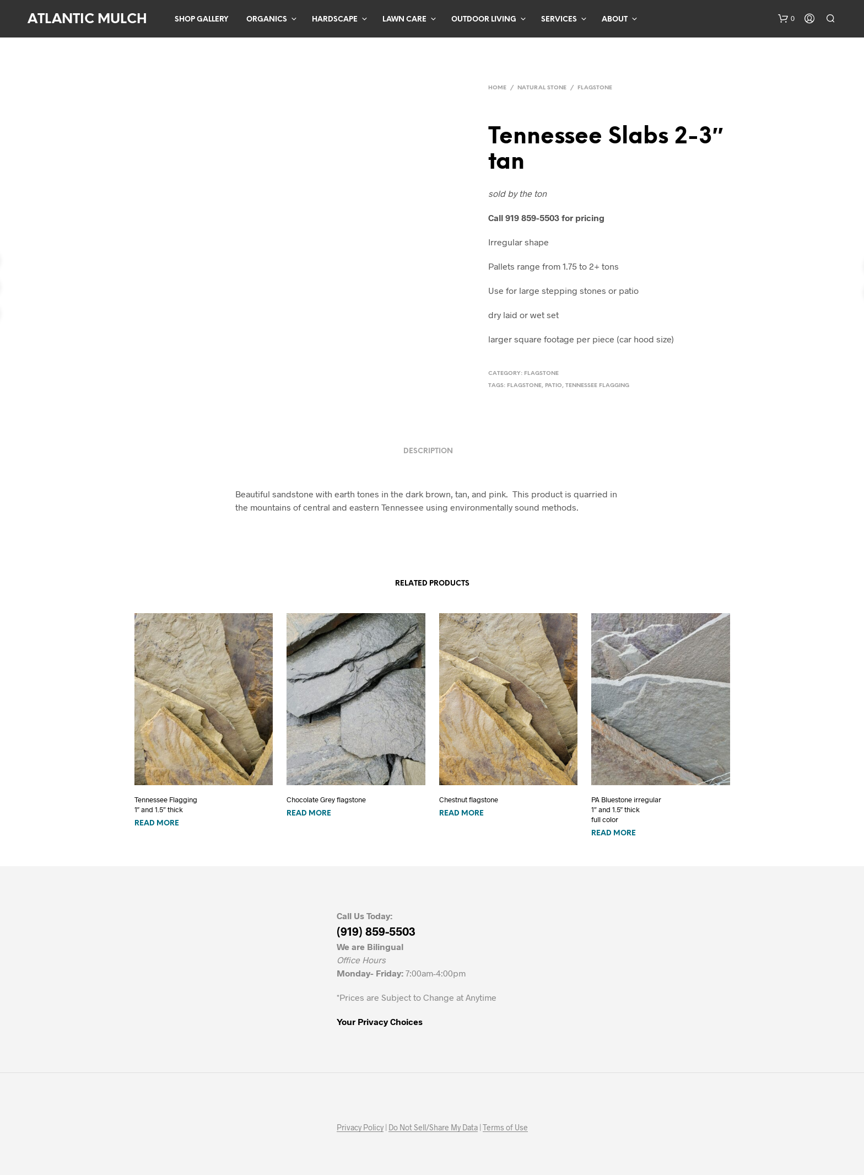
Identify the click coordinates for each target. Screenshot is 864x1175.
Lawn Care (404, 19)
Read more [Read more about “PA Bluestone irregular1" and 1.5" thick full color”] (613, 833)
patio (553, 386)
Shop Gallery (201, 19)
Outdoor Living (483, 19)
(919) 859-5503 (376, 931)
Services (559, 19)
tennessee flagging (597, 386)
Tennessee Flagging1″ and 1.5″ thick (165, 804)
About (615, 19)
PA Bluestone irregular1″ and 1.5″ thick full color (626, 809)
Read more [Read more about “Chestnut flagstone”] (461, 813)
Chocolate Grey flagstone (326, 799)
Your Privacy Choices (380, 1021)
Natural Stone (541, 88)
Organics (266, 19)
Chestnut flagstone (468, 799)
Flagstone (594, 88)
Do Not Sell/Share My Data (433, 1127)
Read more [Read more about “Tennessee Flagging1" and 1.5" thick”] (156, 823)
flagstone (524, 386)
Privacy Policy (360, 1127)
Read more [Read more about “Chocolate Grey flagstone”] (309, 813)
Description (428, 451)
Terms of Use (505, 1127)
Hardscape (335, 19)
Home (497, 88)
